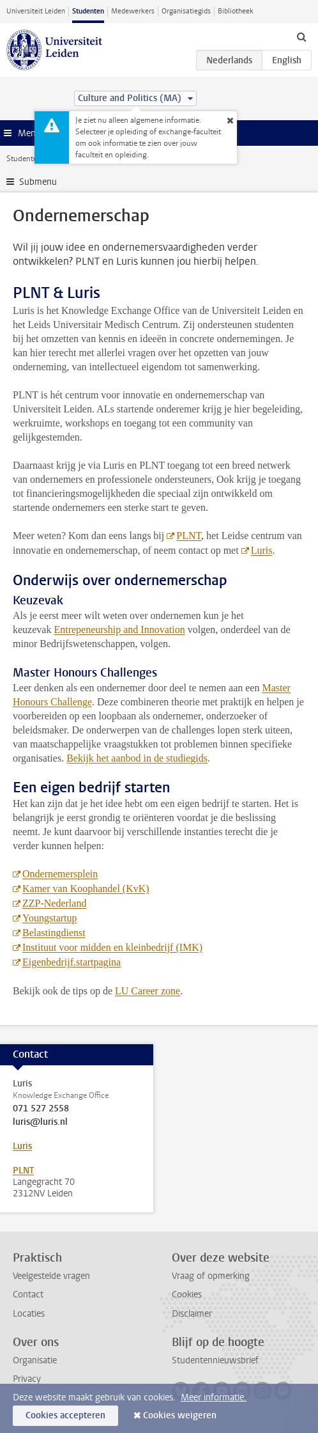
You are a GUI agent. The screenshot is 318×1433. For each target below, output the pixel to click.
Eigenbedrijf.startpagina (71, 962)
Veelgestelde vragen (51, 1276)
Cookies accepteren (65, 1415)
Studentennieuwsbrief (215, 1360)
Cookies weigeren (179, 1415)
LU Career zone (147, 990)
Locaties (29, 1314)
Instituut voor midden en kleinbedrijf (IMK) (112, 947)
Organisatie (35, 1360)
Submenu (38, 182)
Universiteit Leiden (35, 11)
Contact (28, 1294)
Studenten (88, 11)
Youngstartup (49, 917)
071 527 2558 (41, 1109)
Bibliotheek (236, 11)
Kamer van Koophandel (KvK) (85, 888)
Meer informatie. (213, 1397)
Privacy (27, 1379)
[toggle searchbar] (301, 36)
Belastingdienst (54, 932)
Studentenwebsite (37, 158)
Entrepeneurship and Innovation (119, 629)
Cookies (187, 1294)
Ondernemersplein (60, 873)
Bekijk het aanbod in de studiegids (137, 758)
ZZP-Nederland (54, 903)
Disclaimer (192, 1314)
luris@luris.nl (40, 1122)
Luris (262, 550)
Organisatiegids (186, 11)
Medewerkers (133, 11)
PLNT (188, 535)
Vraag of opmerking (211, 1276)
